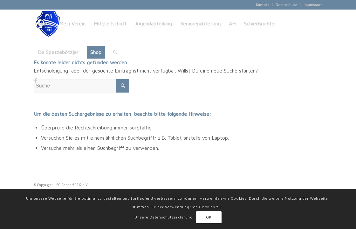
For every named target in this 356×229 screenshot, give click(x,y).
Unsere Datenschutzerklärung (163, 217)
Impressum (313, 5)
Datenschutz (286, 5)
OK (208, 217)
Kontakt (262, 5)
